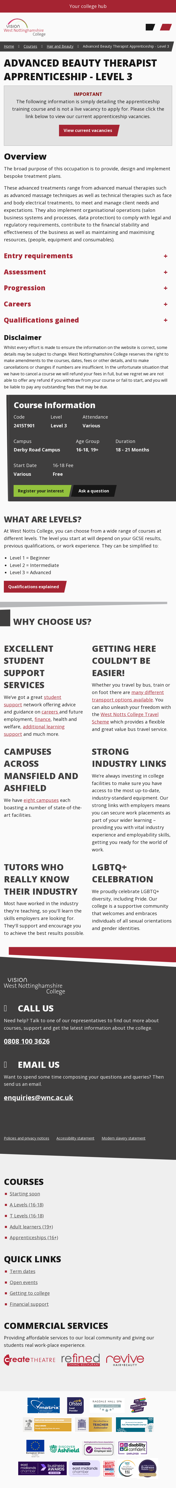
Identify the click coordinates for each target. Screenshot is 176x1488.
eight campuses (41, 800)
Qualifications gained (41, 320)
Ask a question (94, 491)
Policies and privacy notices (26, 1138)
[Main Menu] (165, 27)
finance (43, 719)
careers (50, 712)
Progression (24, 287)
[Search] (149, 27)
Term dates (22, 1271)
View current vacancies (88, 130)
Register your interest (41, 491)
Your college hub (88, 6)
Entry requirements (38, 255)
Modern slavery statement (123, 1138)
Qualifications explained (33, 587)
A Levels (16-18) (26, 1205)
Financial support (29, 1304)
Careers (17, 303)
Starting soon (25, 1194)
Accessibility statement (75, 1138)
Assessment (25, 271)
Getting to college (30, 1293)
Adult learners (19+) (31, 1227)
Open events (24, 1282)
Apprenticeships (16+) (34, 1237)
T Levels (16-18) (27, 1216)
